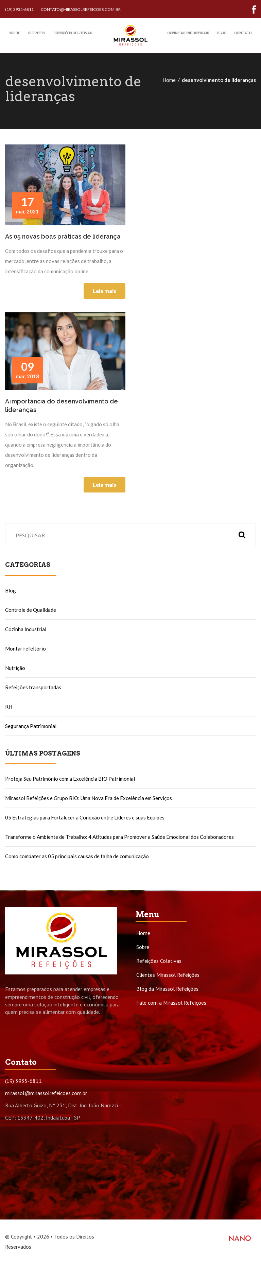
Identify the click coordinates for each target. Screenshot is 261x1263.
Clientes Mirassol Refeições (167, 974)
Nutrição (15, 668)
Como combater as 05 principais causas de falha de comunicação (77, 856)
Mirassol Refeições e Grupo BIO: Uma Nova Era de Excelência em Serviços (88, 798)
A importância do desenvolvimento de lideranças (61, 405)
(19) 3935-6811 (19, 9)
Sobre (14, 33)
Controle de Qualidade (30, 610)
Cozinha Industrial (25, 629)
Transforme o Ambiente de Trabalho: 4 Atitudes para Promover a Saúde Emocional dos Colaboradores (119, 837)
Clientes (36, 33)
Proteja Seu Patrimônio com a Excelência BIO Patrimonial (70, 779)
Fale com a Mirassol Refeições (171, 1002)
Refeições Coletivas (158, 960)
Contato (242, 33)
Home (169, 80)
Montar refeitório (25, 648)
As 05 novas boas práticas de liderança (63, 236)
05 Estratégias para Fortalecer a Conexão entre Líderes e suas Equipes (84, 817)
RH (8, 707)
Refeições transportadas (33, 687)
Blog (222, 33)
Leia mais (104, 291)
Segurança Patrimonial (30, 726)
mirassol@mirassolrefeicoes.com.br (46, 1093)
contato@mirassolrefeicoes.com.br (81, 9)
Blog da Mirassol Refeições (167, 988)
